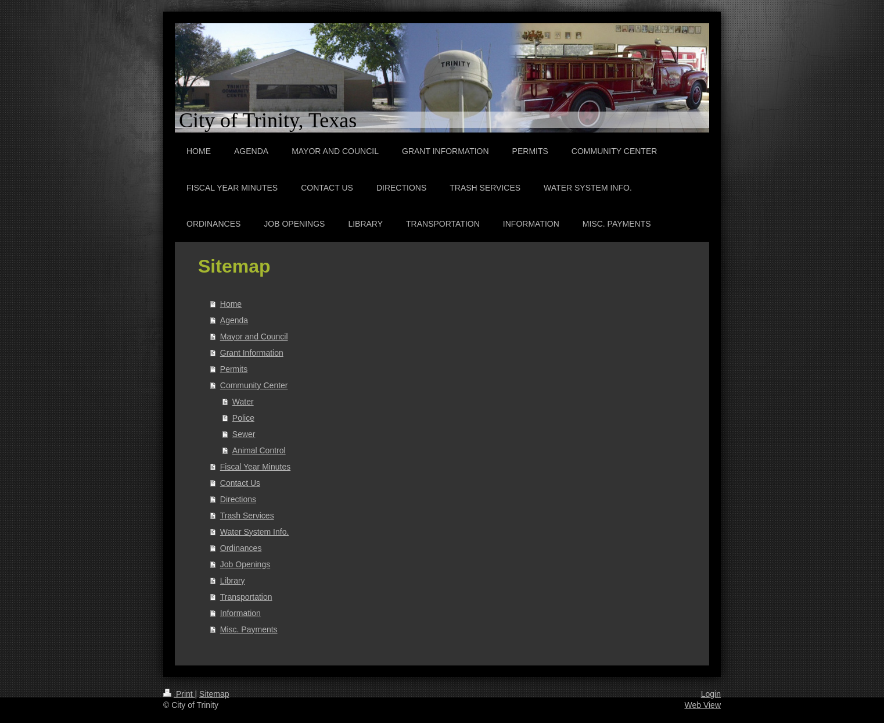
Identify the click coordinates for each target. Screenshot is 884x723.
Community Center (254, 385)
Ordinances (241, 548)
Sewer (244, 434)
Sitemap (214, 694)
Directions (238, 499)
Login (711, 694)
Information (240, 613)
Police (243, 418)
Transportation (246, 597)
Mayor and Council (254, 336)
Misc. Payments (249, 629)
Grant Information (251, 352)
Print (179, 694)
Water (243, 401)
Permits (233, 369)
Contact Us (240, 483)
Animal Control (259, 450)
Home (231, 304)
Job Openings (245, 564)
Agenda (234, 320)
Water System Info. (254, 531)
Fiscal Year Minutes (255, 466)
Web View (702, 705)
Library (232, 580)
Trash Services (247, 515)
